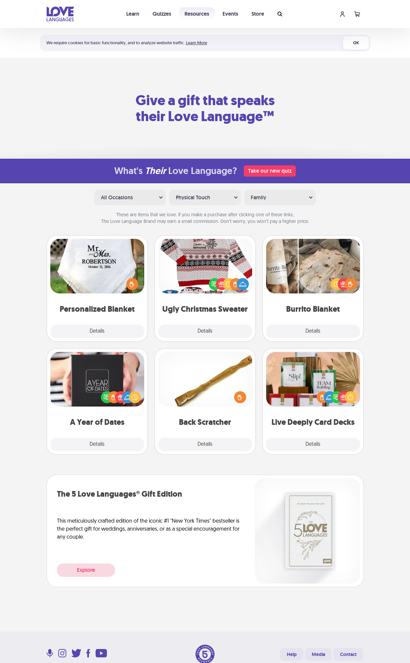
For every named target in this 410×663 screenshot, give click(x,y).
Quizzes (162, 13)
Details (97, 331)
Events (230, 13)
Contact (348, 654)
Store (257, 13)
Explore (86, 570)
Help (292, 654)
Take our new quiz (269, 170)
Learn (132, 13)
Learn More (196, 43)
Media (318, 654)
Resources (197, 13)
